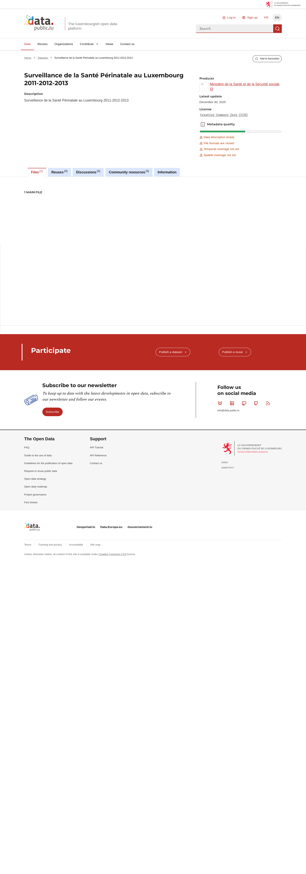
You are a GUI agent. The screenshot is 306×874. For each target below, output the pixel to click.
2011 (29, 205)
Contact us (127, 44)
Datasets (43, 57)
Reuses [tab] (59, 172)
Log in (231, 17)
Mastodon (244, 426)
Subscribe (52, 435)
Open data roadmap (35, 509)
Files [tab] (37, 172)
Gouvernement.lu (139, 550)
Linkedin (233, 426)
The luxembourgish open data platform (92, 26)
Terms (28, 567)
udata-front (227, 490)
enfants (98, 205)
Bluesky (220, 426)
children (84, 205)
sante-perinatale (157, 205)
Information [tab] (167, 172)
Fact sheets (30, 525)
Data (27, 44)
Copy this (276, 295)
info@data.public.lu (228, 433)
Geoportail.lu (86, 550)
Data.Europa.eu (111, 550)
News (109, 44)
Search (277, 28)
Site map (95, 567)
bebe (72, 205)
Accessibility (76, 567)
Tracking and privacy (50, 567)
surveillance (178, 205)
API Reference (98, 478)
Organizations (63, 44)
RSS (268, 426)
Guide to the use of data (38, 478)
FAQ (26, 470)
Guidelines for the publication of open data (48, 486)
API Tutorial (96, 470)
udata (224, 485)
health (111, 205)
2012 (40, 205)
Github (257, 426)
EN (277, 17)
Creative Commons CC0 (112, 577)
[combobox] (234, 28)
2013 (50, 205)
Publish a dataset (170, 375)
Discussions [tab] (88, 172)
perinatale (125, 205)
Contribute (87, 44)
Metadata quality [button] (202, 124)
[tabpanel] (153, 257)
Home (28, 57)
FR (266, 17)
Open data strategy (35, 502)
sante (139, 205)
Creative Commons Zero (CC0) (224, 115)
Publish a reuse (232, 375)
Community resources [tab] (129, 172)
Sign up (252, 17)
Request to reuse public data (40, 494)
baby (61, 205)
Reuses (42, 44)
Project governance (35, 517)
